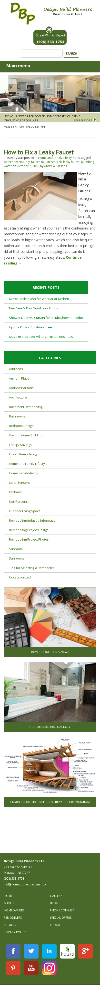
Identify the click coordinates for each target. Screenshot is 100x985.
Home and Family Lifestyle (56, 158)
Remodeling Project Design (29, 530)
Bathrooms (17, 416)
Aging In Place (19, 378)
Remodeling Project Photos (29, 539)
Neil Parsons (18, 501)
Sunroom (16, 549)
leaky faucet (71, 162)
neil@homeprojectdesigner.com (26, 884)
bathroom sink (14, 162)
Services (10, 925)
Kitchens (15, 492)
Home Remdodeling (23, 473)
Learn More (83, 120)
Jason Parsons (19, 482)
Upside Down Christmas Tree (30, 327)
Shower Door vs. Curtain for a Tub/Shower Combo (46, 317)
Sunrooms (16, 558)
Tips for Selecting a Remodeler (31, 568)
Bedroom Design (21, 426)
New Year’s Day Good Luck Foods (33, 308)
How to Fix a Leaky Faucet (39, 152)
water (8, 166)
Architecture (18, 397)
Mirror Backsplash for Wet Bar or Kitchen (39, 299)
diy (28, 162)
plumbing (87, 162)
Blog (54, 903)
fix (42, 162)
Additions (16, 369)
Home (8, 896)
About (9, 903)
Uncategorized (20, 577)
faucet (35, 162)
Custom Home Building (25, 435)
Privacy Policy (15, 932)
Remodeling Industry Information (33, 520)
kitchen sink (54, 162)
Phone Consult (62, 910)
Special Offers (60, 918)
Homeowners (14, 910)
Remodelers (13, 918)
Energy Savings (20, 444)
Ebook (55, 925)
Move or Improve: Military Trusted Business (41, 336)
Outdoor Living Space (24, 511)
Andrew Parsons (55, 166)
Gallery (56, 896)
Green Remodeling (23, 454)
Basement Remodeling (25, 407)
